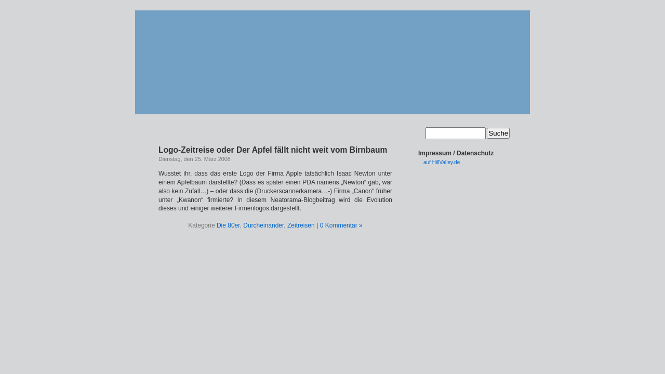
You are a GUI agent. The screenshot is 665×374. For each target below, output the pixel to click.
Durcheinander (263, 225)
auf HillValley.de (441, 162)
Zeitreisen (301, 225)
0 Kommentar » (341, 225)
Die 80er (228, 225)
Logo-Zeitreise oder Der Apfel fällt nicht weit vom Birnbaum (272, 149)
